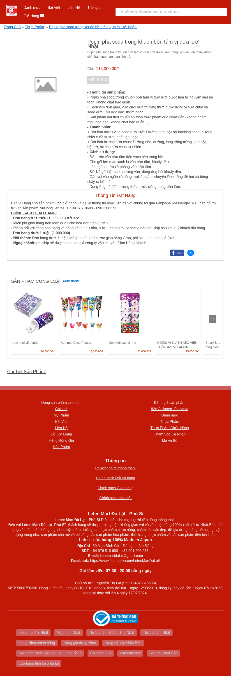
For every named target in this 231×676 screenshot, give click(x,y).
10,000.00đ (47, 351)
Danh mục (31, 7)
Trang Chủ (12, 27)
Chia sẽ (61, 409)
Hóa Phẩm (61, 447)
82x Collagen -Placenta (169, 409)
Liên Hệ (73, 7)
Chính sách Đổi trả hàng (115, 478)
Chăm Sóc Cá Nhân (170, 434)
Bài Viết (54, 7)
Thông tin (95, 7)
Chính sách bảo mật (115, 498)
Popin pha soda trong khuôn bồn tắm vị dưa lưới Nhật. (93, 27)
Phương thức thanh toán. (115, 468)
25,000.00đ (144, 351)
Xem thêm (71, 281)
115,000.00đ (107, 68)
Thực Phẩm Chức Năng (169, 428)
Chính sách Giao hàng (115, 488)
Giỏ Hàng (33, 16)
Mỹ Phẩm (61, 415)
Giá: (90, 69)
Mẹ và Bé (169, 440)
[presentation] (212, 319)
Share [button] (179, 253)
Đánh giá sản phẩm (169, 403)
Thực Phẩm (34, 27)
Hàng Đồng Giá (61, 440)
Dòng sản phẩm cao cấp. (61, 403)
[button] (32, 8)
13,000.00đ (96, 351)
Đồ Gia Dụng (61, 434)
